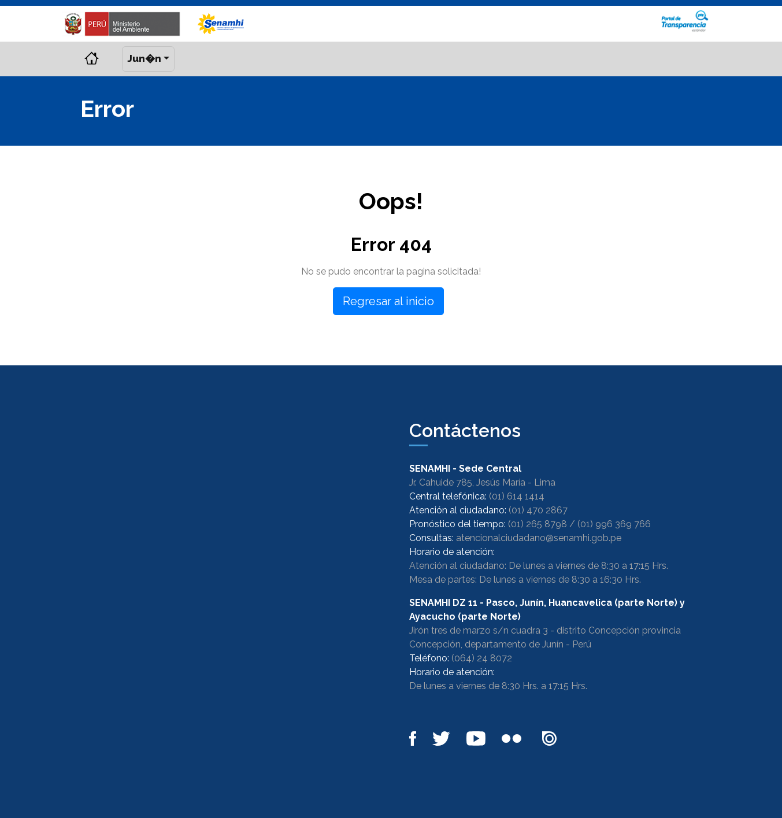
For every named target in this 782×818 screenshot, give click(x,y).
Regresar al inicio (388, 301)
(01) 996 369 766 (614, 524)
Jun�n (144, 58)
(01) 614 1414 (516, 496)
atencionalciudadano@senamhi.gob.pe (538, 537)
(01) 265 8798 (537, 524)
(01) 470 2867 (538, 510)
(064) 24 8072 (481, 658)
